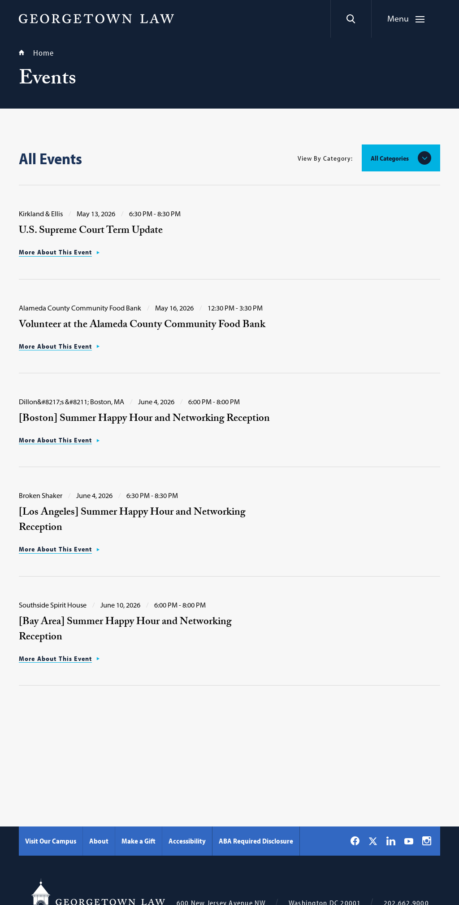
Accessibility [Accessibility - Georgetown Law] (187, 841)
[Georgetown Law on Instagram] (426, 840)
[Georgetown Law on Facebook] (355, 840)
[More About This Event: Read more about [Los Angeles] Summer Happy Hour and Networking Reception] (59, 549)
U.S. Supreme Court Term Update (91, 231)
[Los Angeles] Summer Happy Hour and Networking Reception (132, 520)
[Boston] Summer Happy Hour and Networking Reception (144, 419)
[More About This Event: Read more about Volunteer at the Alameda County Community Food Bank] (59, 346)
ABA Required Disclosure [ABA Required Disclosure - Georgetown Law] (256, 841)
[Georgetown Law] (96, 18)
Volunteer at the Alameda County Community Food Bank (142, 325)
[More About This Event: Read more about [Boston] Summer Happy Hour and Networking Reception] (59, 440)
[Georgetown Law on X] (372, 841)
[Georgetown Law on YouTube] (408, 841)
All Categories (390, 158)
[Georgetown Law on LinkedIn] (390, 840)
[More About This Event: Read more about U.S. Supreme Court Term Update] (59, 252)
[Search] (350, 19)
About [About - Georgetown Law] (98, 841)
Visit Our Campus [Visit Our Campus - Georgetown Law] (50, 841)
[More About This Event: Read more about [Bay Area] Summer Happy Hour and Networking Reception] (59, 659)
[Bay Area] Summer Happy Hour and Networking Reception (125, 630)
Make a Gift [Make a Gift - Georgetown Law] (138, 841)
